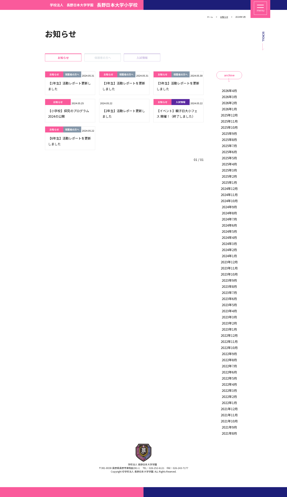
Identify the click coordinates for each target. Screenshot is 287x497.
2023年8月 (229, 286)
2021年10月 (229, 421)
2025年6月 (229, 151)
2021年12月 (229, 408)
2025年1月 (229, 182)
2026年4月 (229, 90)
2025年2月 (229, 176)
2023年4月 (229, 311)
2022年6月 (229, 372)
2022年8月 (229, 359)
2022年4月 (229, 384)
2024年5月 (229, 231)
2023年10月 (229, 274)
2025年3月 (229, 170)
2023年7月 (229, 292)
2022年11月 (229, 341)
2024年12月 (229, 188)
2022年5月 (229, 378)
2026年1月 (229, 109)
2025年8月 (229, 139)
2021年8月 (229, 433)
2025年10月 (229, 127)
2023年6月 (229, 298)
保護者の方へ (102, 58)
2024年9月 (229, 206)
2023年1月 (229, 329)
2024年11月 (229, 194)
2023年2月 (229, 323)
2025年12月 (229, 115)
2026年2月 (229, 102)
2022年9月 (229, 353)
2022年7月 (229, 366)
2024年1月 (229, 255)
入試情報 (142, 58)
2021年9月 (229, 427)
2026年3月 (229, 96)
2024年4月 (229, 237)
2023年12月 (229, 262)
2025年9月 (229, 133)
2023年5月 (229, 304)
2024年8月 (229, 213)
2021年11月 (229, 415)
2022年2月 (229, 396)
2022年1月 (229, 402)
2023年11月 (229, 268)
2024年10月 (229, 200)
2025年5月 (229, 158)
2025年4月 (229, 164)
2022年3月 (229, 390)
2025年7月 (229, 145)
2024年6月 (229, 225)
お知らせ (63, 58)
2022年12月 (229, 335)
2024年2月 (229, 249)
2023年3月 (229, 317)
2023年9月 (229, 280)
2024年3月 (229, 243)
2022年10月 (229, 347)
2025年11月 (229, 121)
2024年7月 (229, 219)
